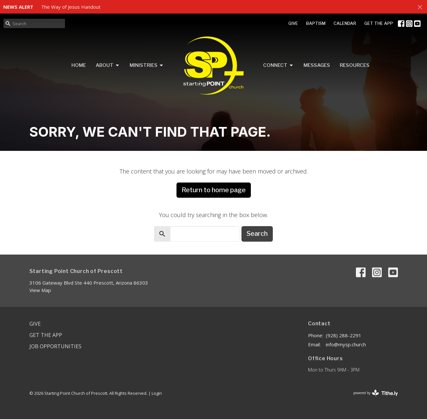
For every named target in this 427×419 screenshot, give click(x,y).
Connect (278, 65)
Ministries (147, 65)
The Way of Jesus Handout (71, 7)
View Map (40, 290)
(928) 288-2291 (343, 335)
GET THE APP (378, 23)
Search (257, 233)
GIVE (293, 23)
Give (35, 323)
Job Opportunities (55, 346)
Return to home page (214, 190)
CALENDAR (345, 23)
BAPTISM (316, 23)
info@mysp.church (346, 344)
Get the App (45, 335)
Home (78, 65)
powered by (375, 393)
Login (157, 393)
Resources (354, 65)
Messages (317, 65)
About (108, 65)
